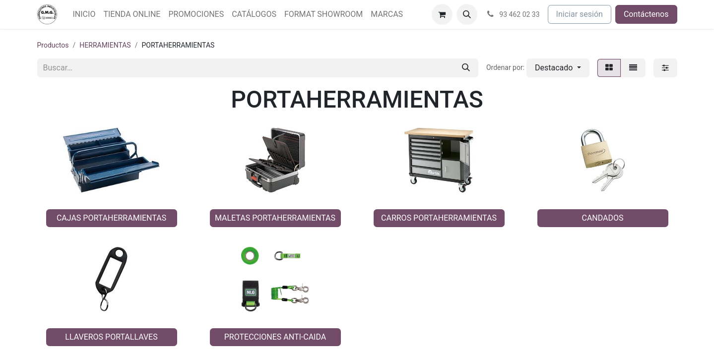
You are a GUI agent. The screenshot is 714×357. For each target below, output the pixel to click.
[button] (466, 14)
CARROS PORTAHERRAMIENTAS (439, 218)
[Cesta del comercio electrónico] (442, 14)
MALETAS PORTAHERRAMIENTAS (275, 218)
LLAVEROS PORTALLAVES (111, 337)
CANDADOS (602, 218)
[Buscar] (466, 68)
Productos (53, 45)
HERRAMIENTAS (104, 45)
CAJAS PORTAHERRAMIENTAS (111, 218)
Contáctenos (646, 14)
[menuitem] (84, 14)
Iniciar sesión (579, 14)
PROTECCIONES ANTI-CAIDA (275, 337)
